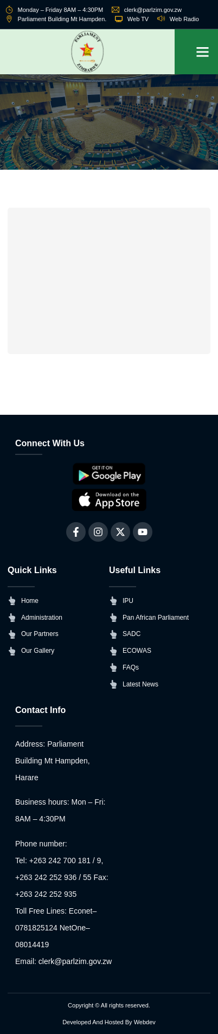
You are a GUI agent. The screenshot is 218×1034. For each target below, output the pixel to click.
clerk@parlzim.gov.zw (75, 961)
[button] (203, 52)
